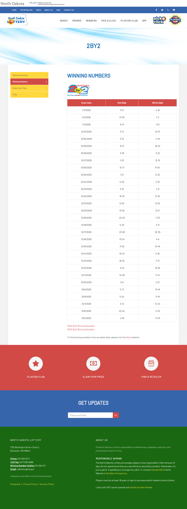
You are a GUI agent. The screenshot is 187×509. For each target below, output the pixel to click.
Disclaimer (15, 484)
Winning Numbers (29, 81)
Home (14, 10)
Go (116, 415)
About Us (49, 10)
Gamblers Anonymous (116, 473)
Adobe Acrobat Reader (141, 487)
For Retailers (26, 10)
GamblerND (156, 469)
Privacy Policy (30, 484)
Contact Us (69, 10)
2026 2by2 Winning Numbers (81, 325)
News (38, 10)
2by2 (129, 337)
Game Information (29, 75)
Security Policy (47, 484)
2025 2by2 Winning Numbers (81, 329)
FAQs (58, 10)
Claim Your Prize (29, 88)
